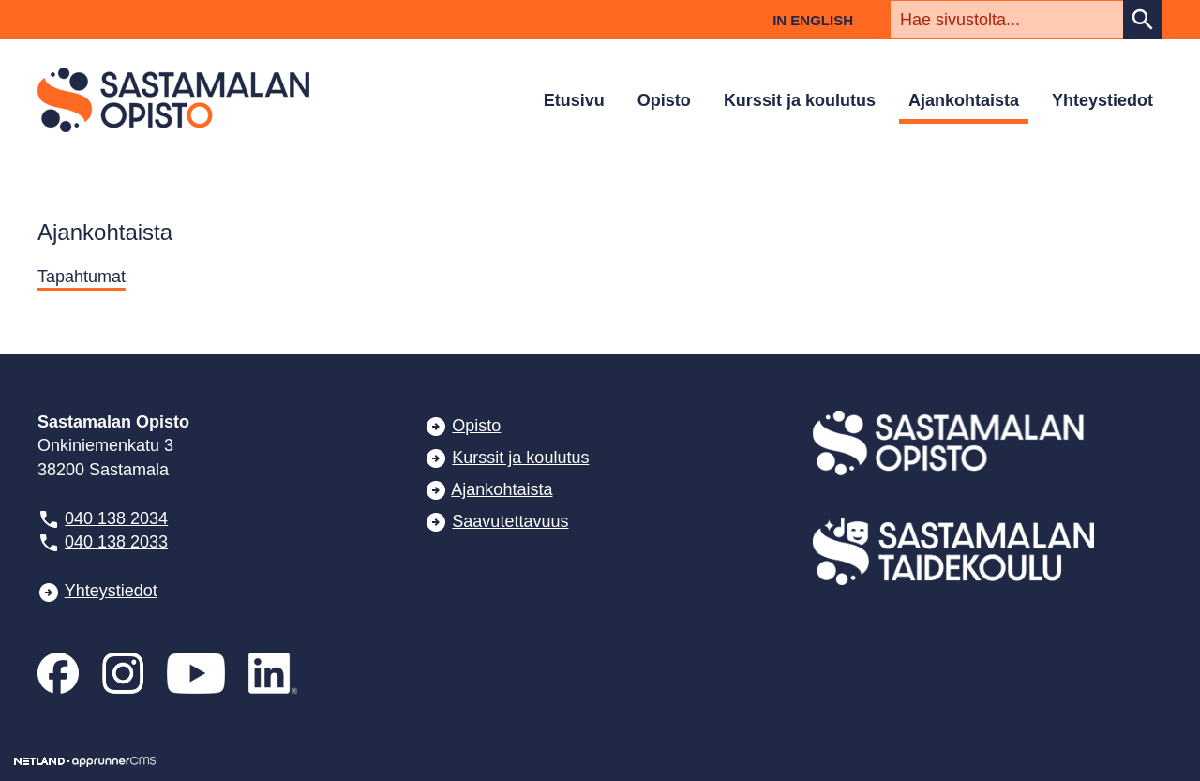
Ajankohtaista (963, 100)
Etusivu (574, 100)
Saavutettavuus (510, 521)
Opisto (664, 100)
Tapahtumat (82, 276)
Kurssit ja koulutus (800, 100)
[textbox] (1007, 19)
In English (812, 20)
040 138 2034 (116, 518)
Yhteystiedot (1102, 100)
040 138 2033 (116, 542)
